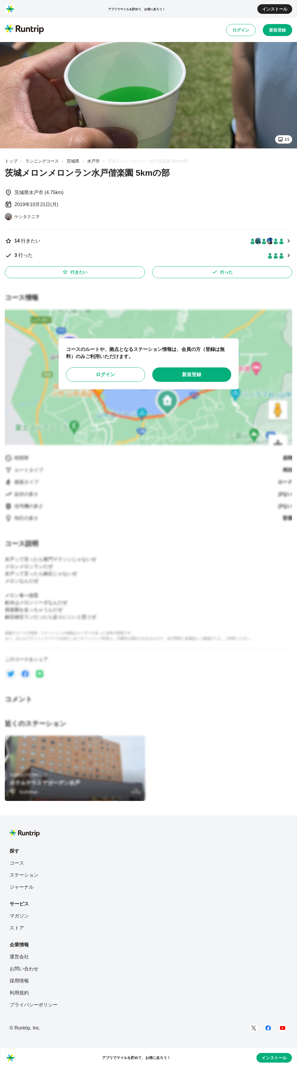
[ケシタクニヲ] (22, 216)
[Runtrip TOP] (24, 30)
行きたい (74, 272)
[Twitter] (254, 1028)
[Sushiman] (24, 792)
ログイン (240, 30)
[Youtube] (282, 1028)
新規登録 (277, 30)
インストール (274, 9)
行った (222, 272)
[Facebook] (268, 1028)
